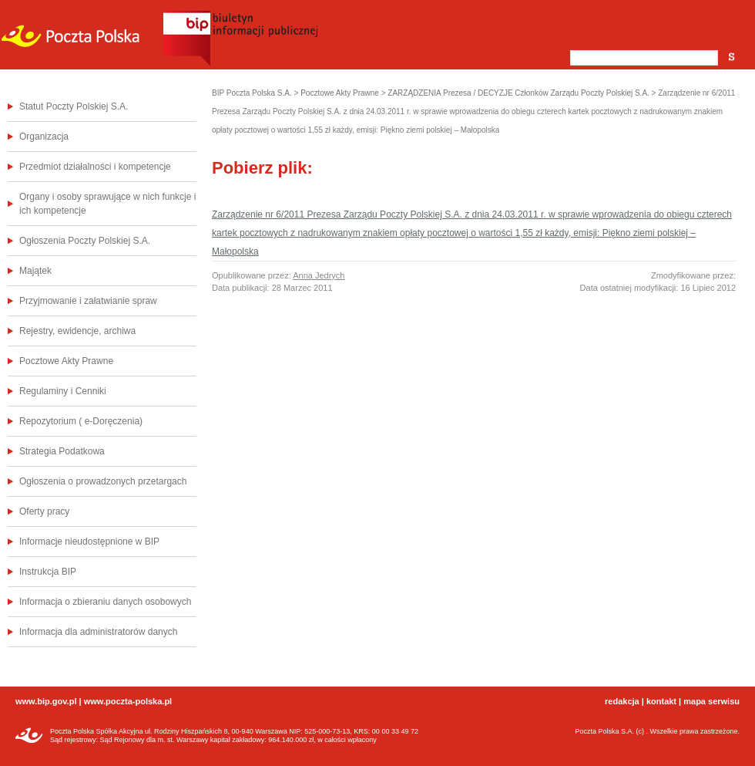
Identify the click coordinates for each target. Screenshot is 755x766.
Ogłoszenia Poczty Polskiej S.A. (84, 240)
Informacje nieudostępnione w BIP (89, 541)
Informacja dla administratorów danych (98, 631)
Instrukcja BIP (47, 571)
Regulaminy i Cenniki (62, 391)
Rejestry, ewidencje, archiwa (77, 331)
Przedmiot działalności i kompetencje (95, 166)
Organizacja (44, 136)
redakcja (622, 701)
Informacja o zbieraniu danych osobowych (105, 601)
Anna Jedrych (318, 275)
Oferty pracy (44, 511)
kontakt (661, 701)
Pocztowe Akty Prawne (66, 361)
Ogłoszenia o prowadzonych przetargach (102, 481)
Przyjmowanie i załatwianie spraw (88, 300)
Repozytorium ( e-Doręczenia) (81, 421)
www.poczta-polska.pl (128, 701)
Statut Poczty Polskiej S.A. (73, 106)
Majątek (35, 270)
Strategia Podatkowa (62, 451)
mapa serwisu (711, 701)
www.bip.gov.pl (45, 701)
